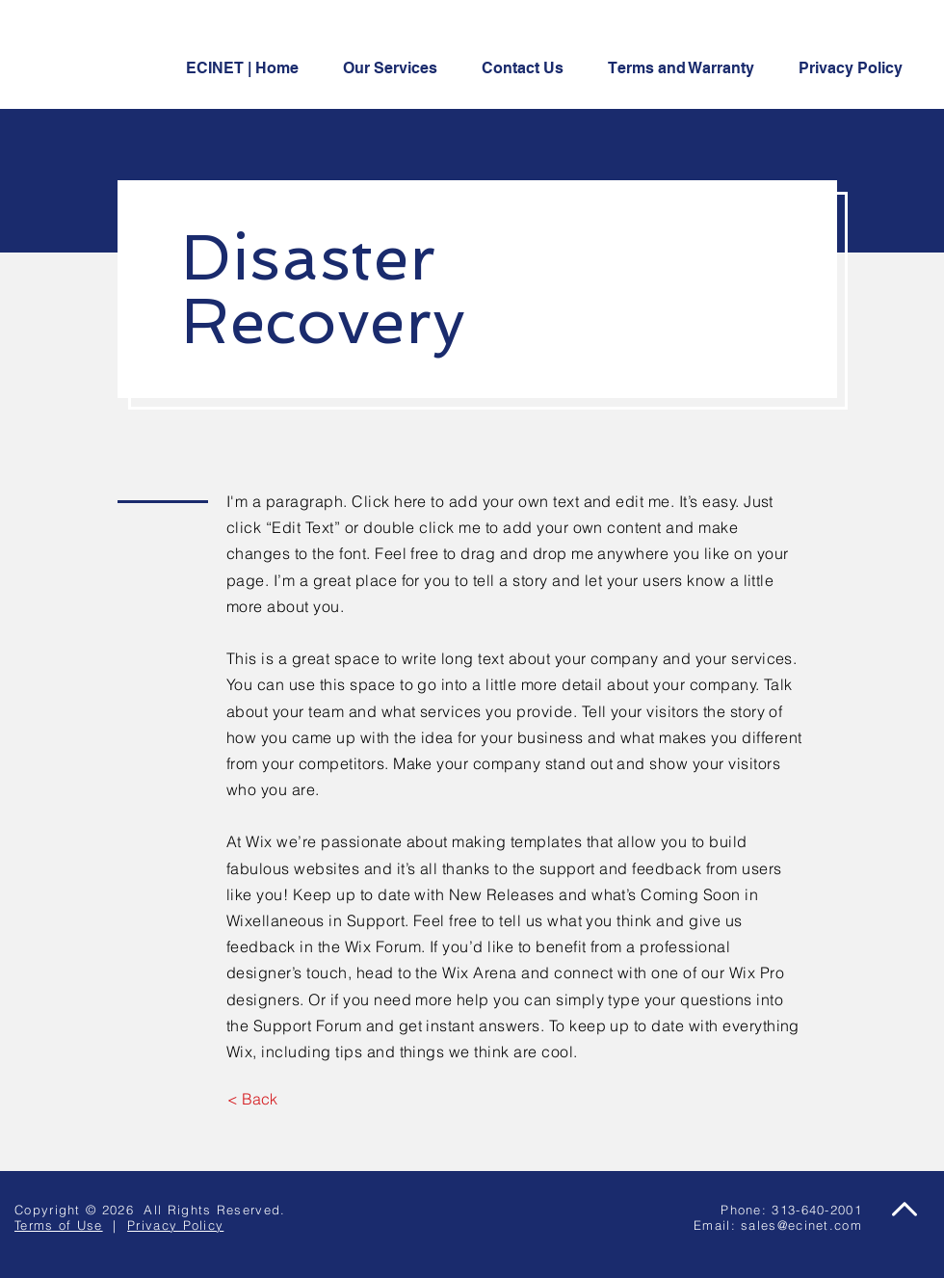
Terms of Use (58, 1225)
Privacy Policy (175, 1225)
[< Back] (252, 1099)
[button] (530, 68)
